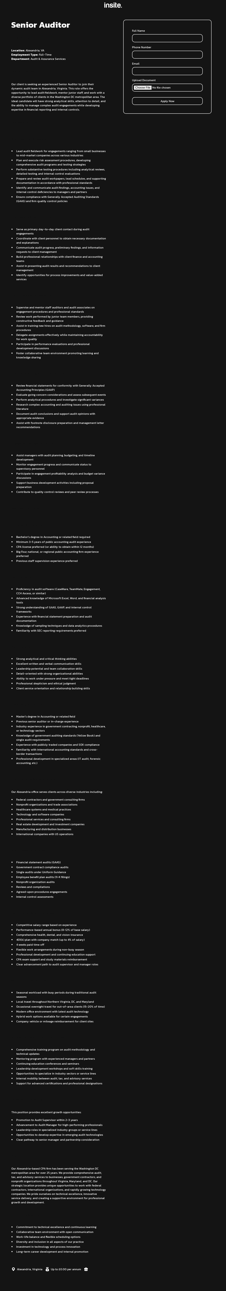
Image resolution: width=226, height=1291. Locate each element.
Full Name (138, 31)
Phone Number (141, 47)
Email (135, 63)
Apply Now (167, 101)
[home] (113, 5)
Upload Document (144, 80)
